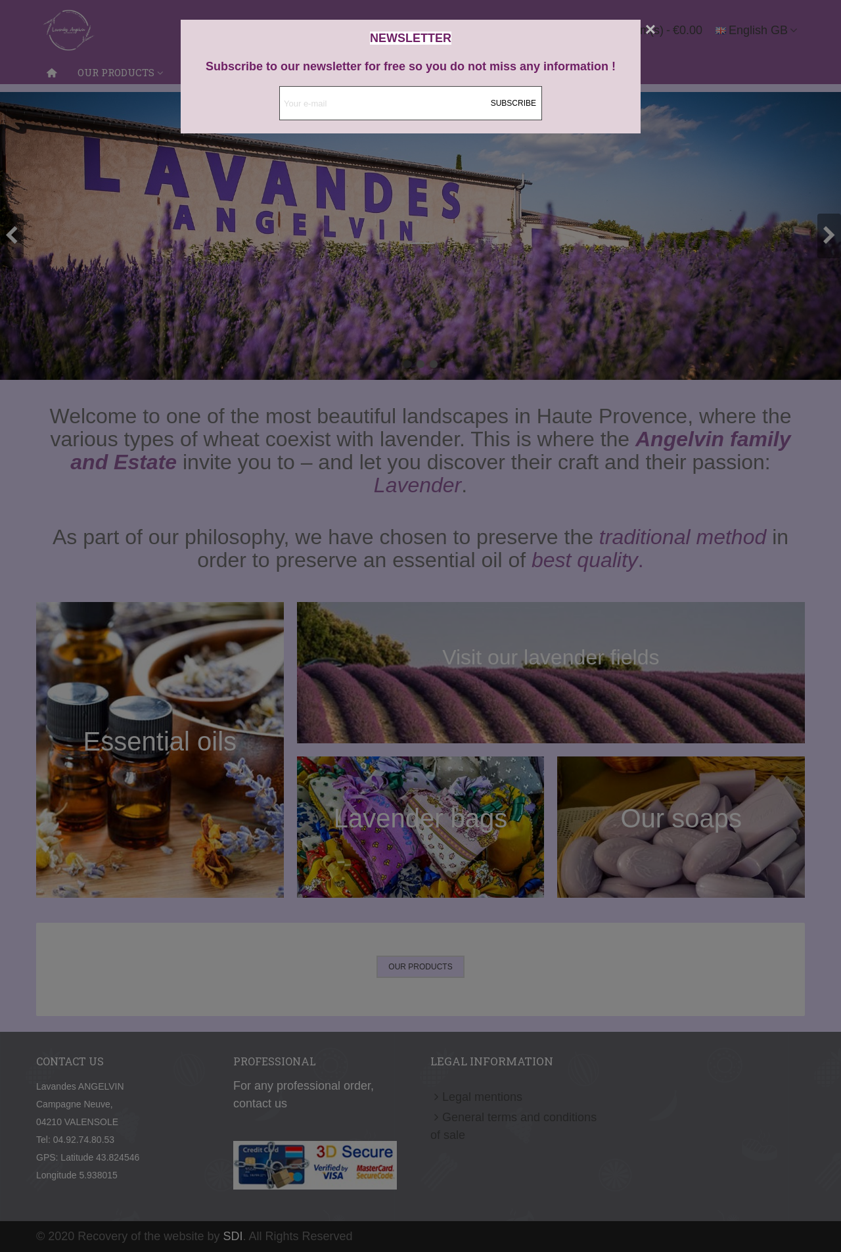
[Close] (650, 29)
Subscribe (513, 103)
